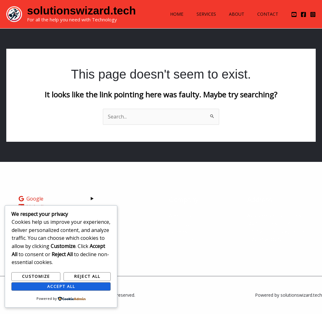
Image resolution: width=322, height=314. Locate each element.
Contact (266, 14)
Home (169, 14)
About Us (180, 215)
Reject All (87, 276)
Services (201, 14)
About (233, 14)
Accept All (61, 286)
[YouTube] (294, 14)
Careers (178, 231)
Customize (36, 276)
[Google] (31, 199)
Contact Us (182, 239)
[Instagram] (313, 14)
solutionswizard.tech (81, 10)
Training (179, 223)
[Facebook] (303, 14)
